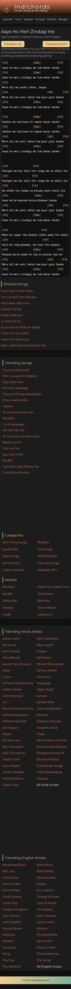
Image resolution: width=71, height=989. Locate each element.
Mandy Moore (12, 928)
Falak (6, 670)
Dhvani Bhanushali (50, 664)
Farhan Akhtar (47, 670)
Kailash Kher (45, 702)
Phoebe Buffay (47, 935)
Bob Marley (45, 865)
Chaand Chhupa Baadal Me (22, 394)
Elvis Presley (11, 890)
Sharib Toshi (11, 759)
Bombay (43, 600)
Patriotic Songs (48, 563)
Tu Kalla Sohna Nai (15, 472)
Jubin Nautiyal (12, 696)
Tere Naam (45, 594)
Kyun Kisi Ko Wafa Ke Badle (20, 327)
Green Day (9, 903)
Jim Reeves (45, 909)
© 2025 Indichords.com (35, 980)
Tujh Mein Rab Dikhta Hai (20, 466)
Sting (6, 954)
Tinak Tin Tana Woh (15, 333)
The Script (44, 960)
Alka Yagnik (45, 645)
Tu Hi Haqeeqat (13, 424)
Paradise (8, 418)
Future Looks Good (16, 370)
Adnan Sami (11, 638)
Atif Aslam (44, 657)
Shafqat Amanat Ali (50, 753)
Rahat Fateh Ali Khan (52, 740)
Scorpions (9, 947)
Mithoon (43, 715)
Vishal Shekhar (13, 778)
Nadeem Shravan (49, 721)
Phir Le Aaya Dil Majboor (19, 376)
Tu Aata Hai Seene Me (18, 412)
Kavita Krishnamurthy (18, 708)
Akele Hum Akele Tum (53, 587)
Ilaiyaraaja (44, 683)
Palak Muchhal (47, 727)
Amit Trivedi (11, 651)
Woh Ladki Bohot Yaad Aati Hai (23, 345)
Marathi (51, 19)
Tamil (18, 19)
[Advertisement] (36, 504)
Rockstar (8, 587)
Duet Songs (10, 556)
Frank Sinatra (11, 896)
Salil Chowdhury (14, 753)
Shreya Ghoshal (48, 759)
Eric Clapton (45, 890)
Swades (7, 607)
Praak (41, 734)
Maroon (42, 928)
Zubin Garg (10, 785)
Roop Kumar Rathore (52, 747)
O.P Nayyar (10, 727)
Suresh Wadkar (13, 772)
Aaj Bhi (7, 460)
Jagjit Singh (45, 689)
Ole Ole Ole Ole (13, 430)
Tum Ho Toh (11, 448)
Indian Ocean (12, 689)
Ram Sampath (12, 747)
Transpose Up (13, 44)
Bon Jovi (8, 871)
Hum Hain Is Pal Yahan (17, 291)
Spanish (8, 19)
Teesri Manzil (46, 607)
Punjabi (40, 19)
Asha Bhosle (11, 657)
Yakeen (7, 406)
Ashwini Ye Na (11, 309)
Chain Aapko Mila (14, 400)
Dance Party (11, 563)
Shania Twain (46, 947)
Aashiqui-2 (45, 614)
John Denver (11, 915)
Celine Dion (10, 877)
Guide (6, 614)
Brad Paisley (45, 871)
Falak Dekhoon (12, 315)
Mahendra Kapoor (15, 715)
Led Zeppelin (11, 922)
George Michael (48, 896)
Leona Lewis (45, 922)
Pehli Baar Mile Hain (15, 303)
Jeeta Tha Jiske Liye (15, 339)
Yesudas (42, 778)
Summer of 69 (12, 454)
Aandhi (7, 594)
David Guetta (46, 877)
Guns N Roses (46, 903)
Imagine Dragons (14, 909)
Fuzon (6, 677)
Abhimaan (9, 600)
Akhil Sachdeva (47, 638)
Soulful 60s (10, 549)
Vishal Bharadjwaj (49, 772)
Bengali (63, 19)
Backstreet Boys (13, 865)
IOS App (34, 49)
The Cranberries (48, 954)
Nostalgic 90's (47, 570)
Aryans (41, 651)
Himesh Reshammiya (17, 683)
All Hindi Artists (48, 785)
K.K (4, 702)
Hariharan (44, 677)
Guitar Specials (13, 570)
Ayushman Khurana (16, 664)
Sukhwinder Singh (50, 766)
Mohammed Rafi (14, 721)
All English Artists (49, 966)
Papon (7, 734)
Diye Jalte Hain (13, 382)
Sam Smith (44, 941)
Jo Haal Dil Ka (11, 321)
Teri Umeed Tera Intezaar (19, 297)
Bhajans (43, 542)
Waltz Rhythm (47, 556)
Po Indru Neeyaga (15, 388)
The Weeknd (11, 966)
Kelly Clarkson (46, 915)
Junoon (42, 696)
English (28, 19)
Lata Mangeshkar (49, 708)
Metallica (8, 935)
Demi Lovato (11, 884)
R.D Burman (11, 740)
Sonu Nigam (11, 766)
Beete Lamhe (12, 442)
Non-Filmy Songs (14, 542)
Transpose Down (56, 44)
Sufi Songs (44, 549)
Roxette (7, 941)
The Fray (8, 960)
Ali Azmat (9, 645)
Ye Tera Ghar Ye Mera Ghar (21, 436)
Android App (53, 49)
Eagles (41, 884)
